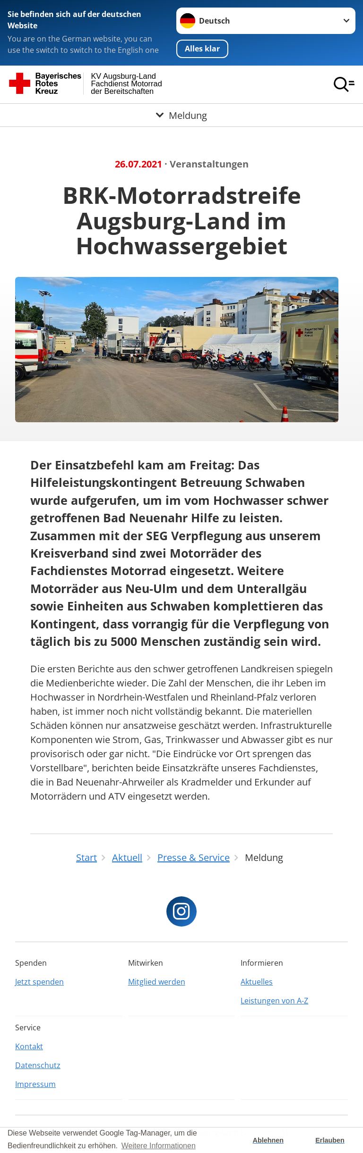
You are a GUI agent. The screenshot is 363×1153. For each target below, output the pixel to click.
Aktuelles (257, 982)
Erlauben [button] (330, 1140)
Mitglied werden (156, 982)
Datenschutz (37, 1065)
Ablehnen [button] (268, 1140)
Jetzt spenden (39, 982)
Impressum (35, 1084)
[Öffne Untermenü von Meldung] (181, 115)
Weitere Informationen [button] (158, 1146)
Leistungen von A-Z (274, 1000)
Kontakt (29, 1046)
